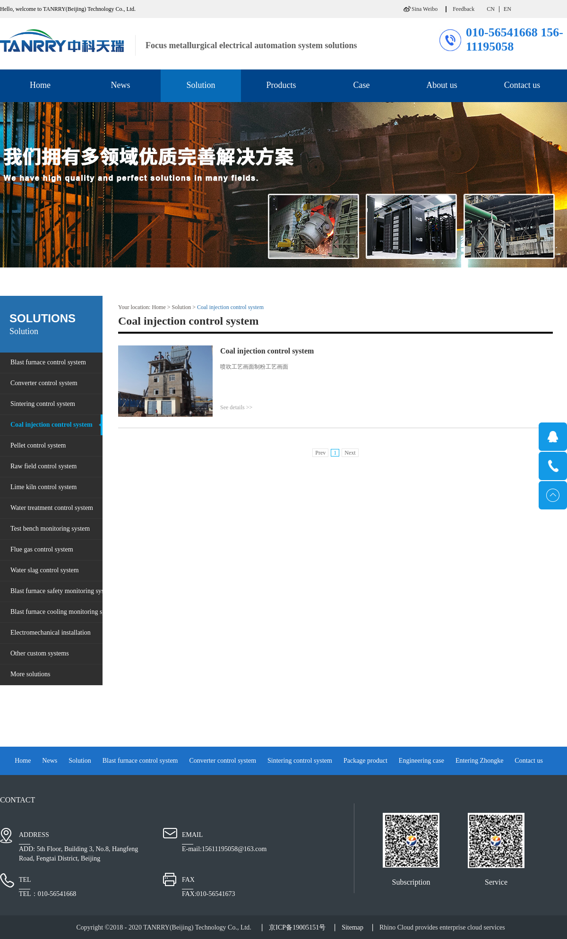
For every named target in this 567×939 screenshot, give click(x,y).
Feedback (463, 9)
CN (491, 9)
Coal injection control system (230, 307)
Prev (320, 452)
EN (507, 9)
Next (349, 452)
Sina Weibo (425, 9)
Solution (181, 307)
